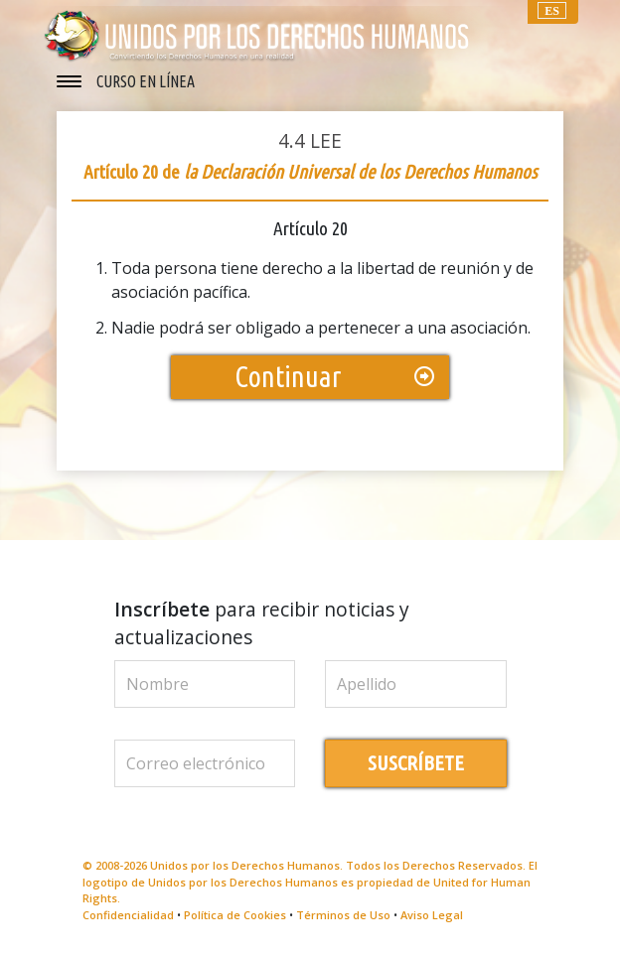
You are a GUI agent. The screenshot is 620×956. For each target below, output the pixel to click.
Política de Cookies (235, 914)
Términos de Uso (343, 914)
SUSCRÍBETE (416, 762)
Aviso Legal (431, 914)
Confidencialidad (128, 914)
